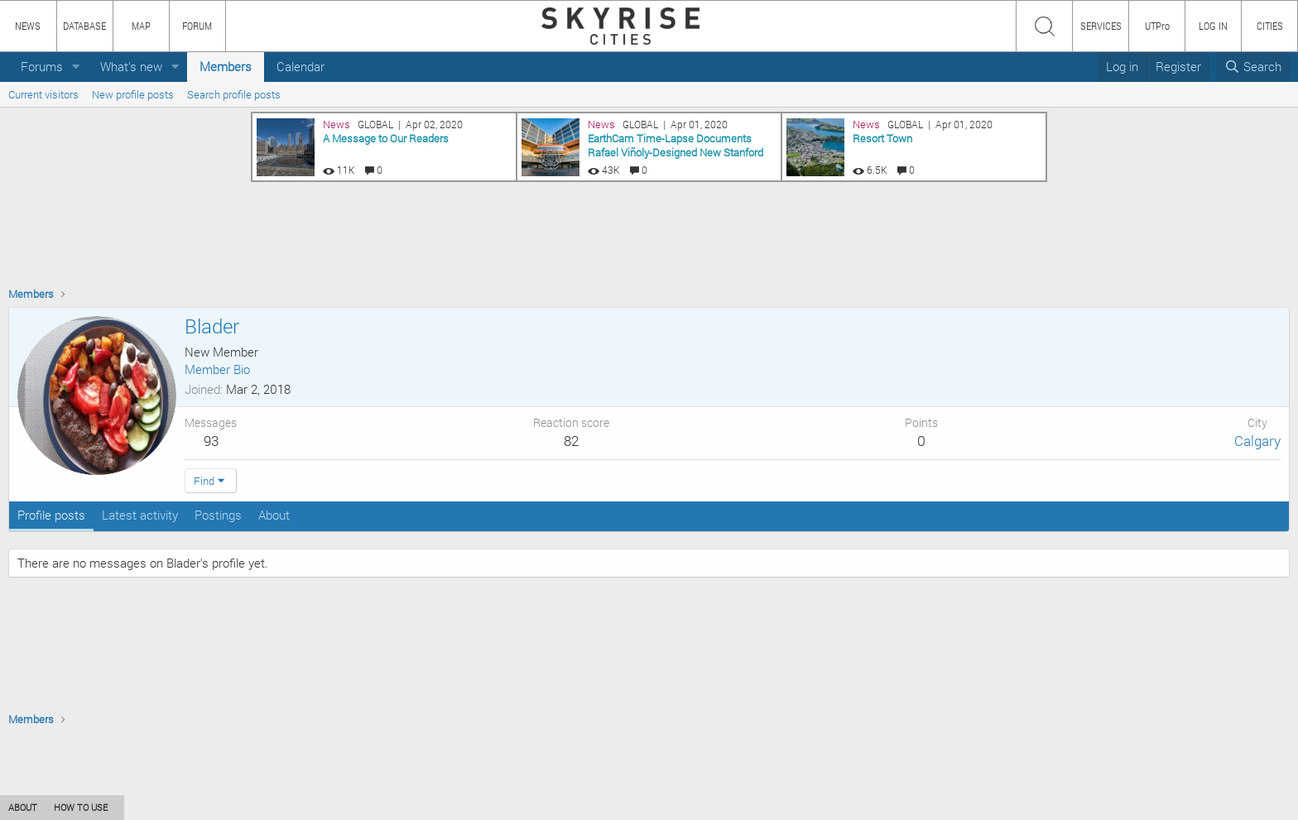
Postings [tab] (218, 514)
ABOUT (22, 807)
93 (211, 440)
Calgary (1257, 440)
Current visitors (43, 94)
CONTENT (145, 807)
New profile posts (133, 94)
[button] (76, 66)
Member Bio (217, 369)
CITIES (1270, 25)
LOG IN (1213, 25)
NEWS (28, 25)
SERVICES (1101, 25)
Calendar (300, 66)
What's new (131, 66)
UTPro (1157, 25)
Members (226, 66)
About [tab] (274, 514)
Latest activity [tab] (140, 514)
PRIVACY (242, 807)
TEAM (194, 807)
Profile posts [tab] (51, 514)
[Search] (1253, 66)
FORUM (197, 25)
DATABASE (84, 25)
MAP (141, 25)
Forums (42, 66)
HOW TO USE (81, 807)
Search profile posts (234, 94)
